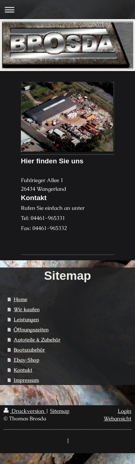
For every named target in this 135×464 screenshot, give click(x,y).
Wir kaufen (27, 309)
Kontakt (23, 370)
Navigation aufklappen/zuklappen (67, 9)
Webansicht (117, 418)
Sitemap (59, 410)
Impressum (26, 380)
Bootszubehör (29, 349)
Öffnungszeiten (31, 329)
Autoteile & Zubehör (37, 339)
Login (124, 410)
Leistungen (26, 319)
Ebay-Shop (26, 360)
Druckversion (25, 410)
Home (20, 299)
